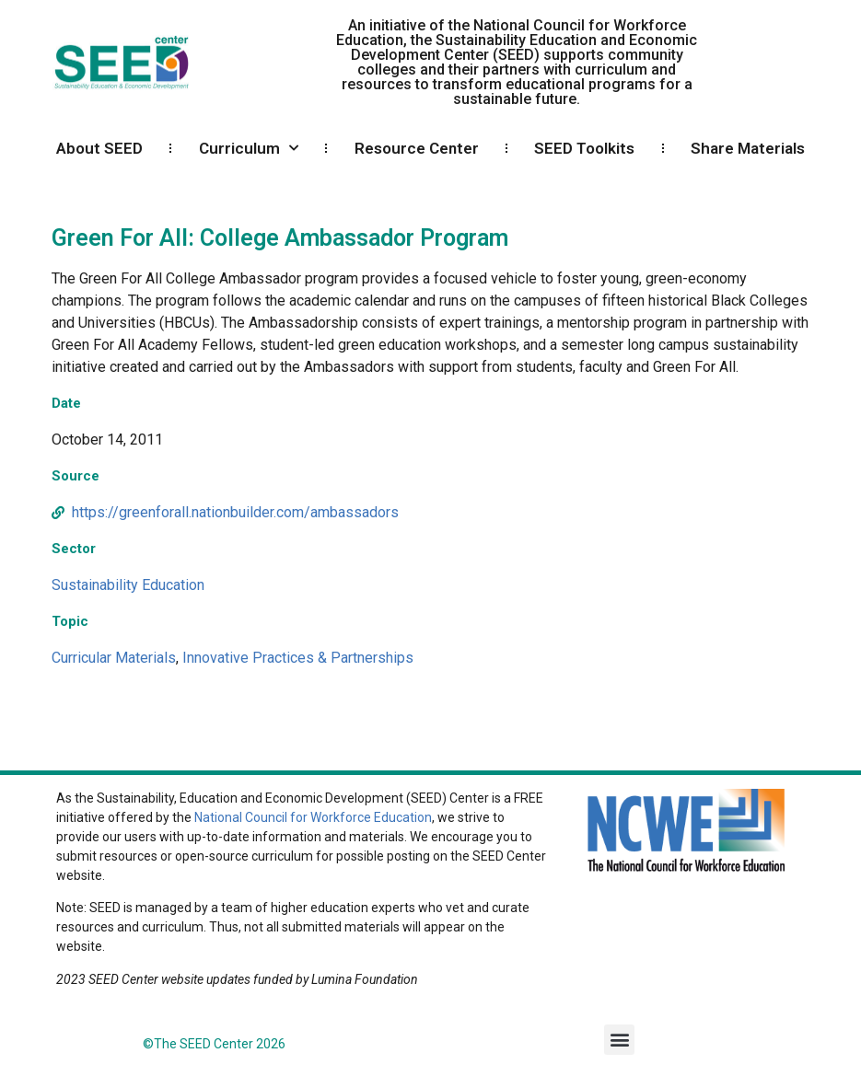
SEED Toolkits (584, 148)
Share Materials (748, 148)
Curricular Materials (114, 657)
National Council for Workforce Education (313, 817)
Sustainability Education (128, 585)
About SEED (99, 148)
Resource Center (417, 148)
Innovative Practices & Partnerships (297, 657)
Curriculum (248, 148)
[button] (619, 1039)
